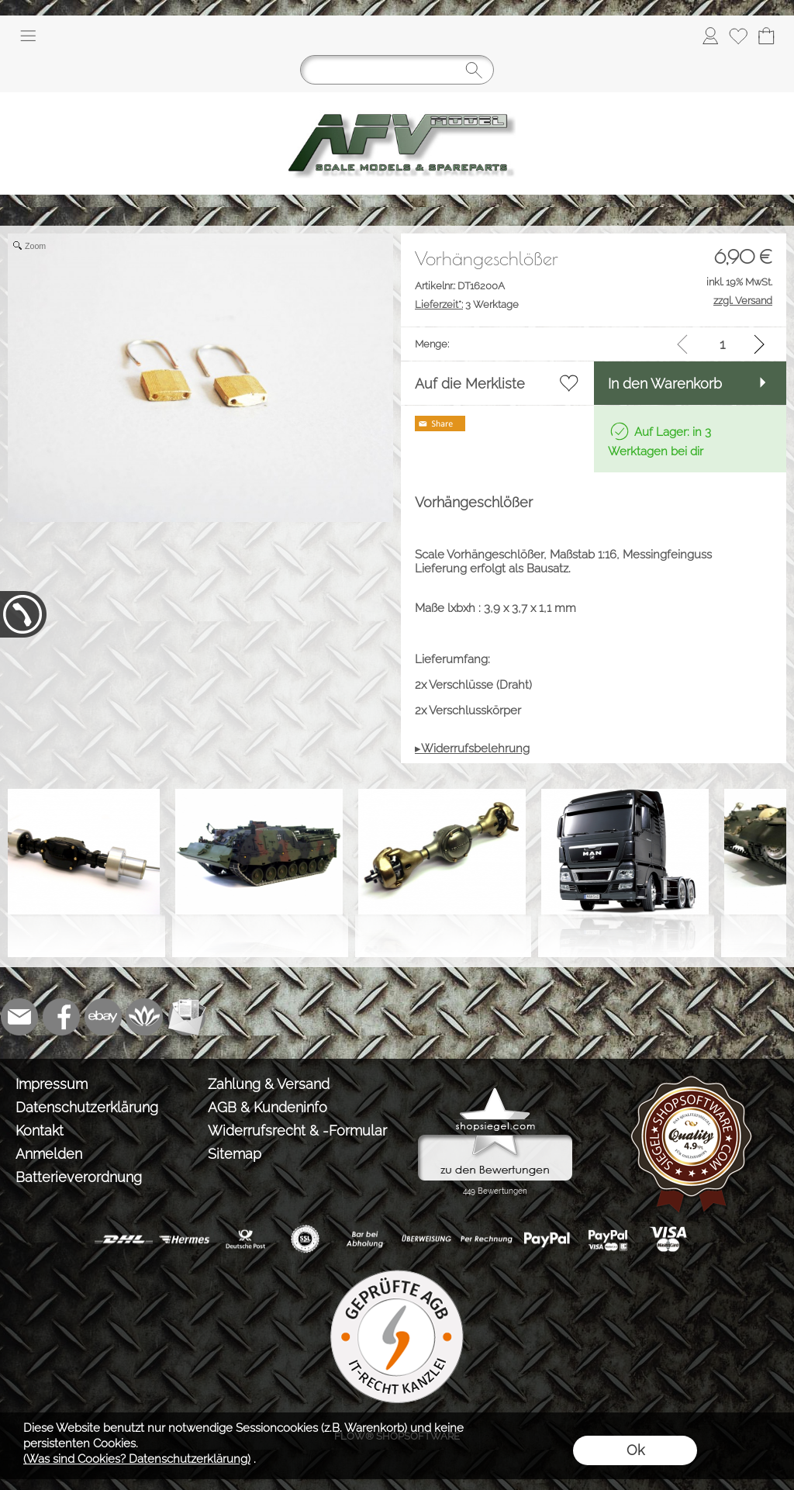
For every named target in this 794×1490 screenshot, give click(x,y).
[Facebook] (61, 1016)
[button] (28, 36)
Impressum (52, 1084)
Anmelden (49, 1154)
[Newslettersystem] (186, 1016)
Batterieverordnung (79, 1177)
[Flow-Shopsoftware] (145, 1016)
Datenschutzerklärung (87, 1107)
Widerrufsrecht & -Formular (297, 1130)
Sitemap (234, 1154)
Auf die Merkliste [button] (470, 383)
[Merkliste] (738, 36)
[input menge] (722, 344)
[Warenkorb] (766, 36)
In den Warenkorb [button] (665, 383)
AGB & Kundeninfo (267, 1107)
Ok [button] (635, 1450)
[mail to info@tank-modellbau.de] (19, 1016)
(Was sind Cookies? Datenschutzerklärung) (136, 1459)
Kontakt (40, 1130)
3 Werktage (467, 304)
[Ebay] (103, 1016)
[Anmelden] (710, 36)
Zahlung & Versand (269, 1084)
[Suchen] (397, 70)
